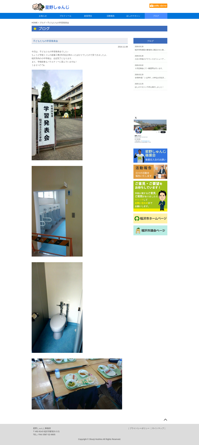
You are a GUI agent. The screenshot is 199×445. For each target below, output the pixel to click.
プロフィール (65, 16)
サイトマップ (158, 428)
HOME (35, 23)
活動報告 (111, 16)
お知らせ (43, 16)
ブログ (156, 16)
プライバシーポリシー (140, 428)
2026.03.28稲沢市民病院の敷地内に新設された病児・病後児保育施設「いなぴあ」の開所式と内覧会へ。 (150, 48)
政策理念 (88, 16)
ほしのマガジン (133, 16)
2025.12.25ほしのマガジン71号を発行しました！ (149, 85)
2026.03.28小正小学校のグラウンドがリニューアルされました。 (150, 57)
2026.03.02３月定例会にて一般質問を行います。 (149, 66)
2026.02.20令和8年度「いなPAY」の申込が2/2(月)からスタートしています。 (150, 76)
